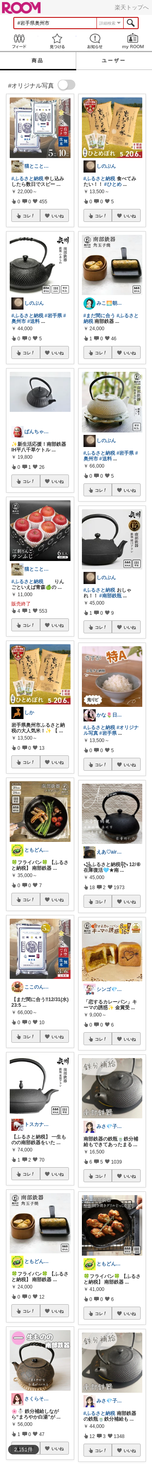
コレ (29, 216)
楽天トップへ (132, 7)
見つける (57, 41)
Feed (19, 41)
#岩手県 (53, 315)
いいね (57, 216)
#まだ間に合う (99, 315)
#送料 (33, 321)
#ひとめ (113, 184)
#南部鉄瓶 (110, 596)
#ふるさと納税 (27, 178)
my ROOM (133, 41)
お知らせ (95, 41)
